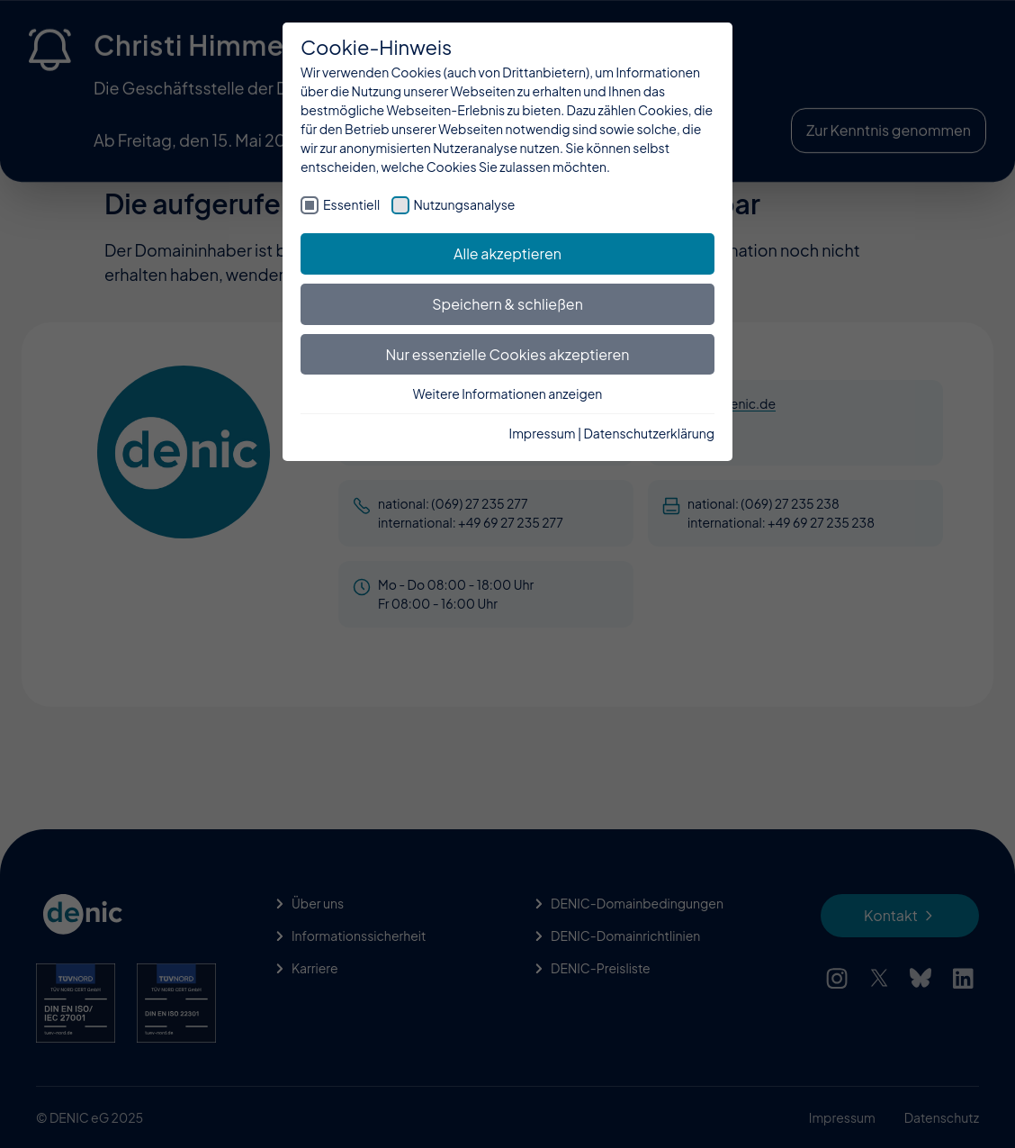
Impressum (542, 433)
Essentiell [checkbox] (351, 204)
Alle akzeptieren (507, 253)
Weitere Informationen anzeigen (508, 393)
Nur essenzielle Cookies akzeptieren (508, 354)
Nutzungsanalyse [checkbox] (465, 204)
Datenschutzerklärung (649, 433)
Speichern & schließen (507, 303)
